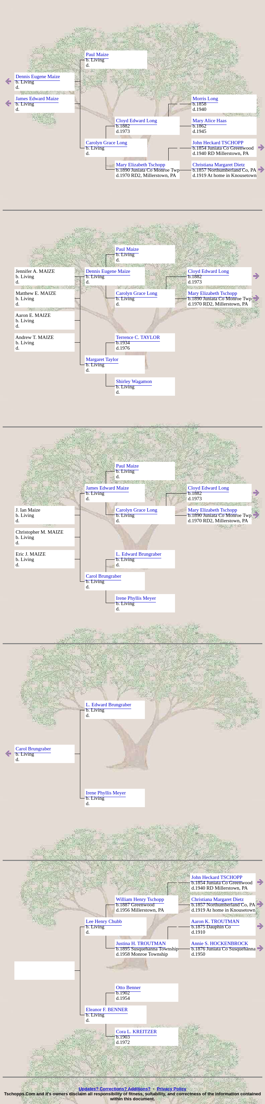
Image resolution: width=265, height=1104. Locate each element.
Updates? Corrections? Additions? (115, 1088)
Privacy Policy (171, 1088)
